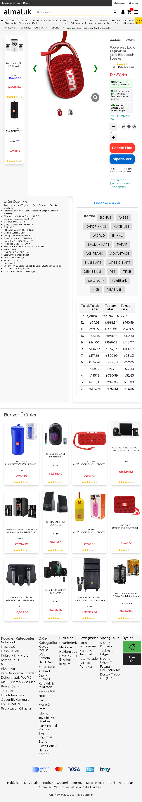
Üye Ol (132, 659)
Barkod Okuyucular (104, 21)
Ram (42, 709)
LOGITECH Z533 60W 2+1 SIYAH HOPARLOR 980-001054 (126, 449)
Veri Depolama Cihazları (19, 673)
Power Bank (10, 686)
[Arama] (114, 12)
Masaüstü (8, 646)
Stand (43, 741)
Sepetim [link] (134, 3)
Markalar (65, 647)
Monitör (7, 664)
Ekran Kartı (9, 669)
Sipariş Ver (122, 159)
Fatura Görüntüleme (110, 668)
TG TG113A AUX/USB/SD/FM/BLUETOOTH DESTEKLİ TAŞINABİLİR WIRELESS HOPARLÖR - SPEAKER (21, 463)
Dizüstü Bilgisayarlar (24, 21)
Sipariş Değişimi (106, 660)
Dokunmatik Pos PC (16, 677)
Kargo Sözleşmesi (121, 185)
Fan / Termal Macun (48, 727)
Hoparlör (45, 696)
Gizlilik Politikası (86, 664)
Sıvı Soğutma (45, 735)
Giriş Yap (131, 646)
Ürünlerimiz (68, 643)
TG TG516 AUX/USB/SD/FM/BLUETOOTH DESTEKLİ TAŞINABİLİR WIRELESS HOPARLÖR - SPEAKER (89, 463)
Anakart (44, 671)
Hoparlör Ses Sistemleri (116, 23)
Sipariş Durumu (106, 644)
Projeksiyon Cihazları (16, 708)
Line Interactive (12, 695)
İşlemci (44, 713)
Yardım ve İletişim (67, 787)
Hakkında (14, 783)
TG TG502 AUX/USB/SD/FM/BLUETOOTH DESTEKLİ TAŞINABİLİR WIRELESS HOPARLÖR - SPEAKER (89, 531)
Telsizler (7, 691)
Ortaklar (45, 787)
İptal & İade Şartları (118, 181)
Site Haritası (92, 787)
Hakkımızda (68, 651)
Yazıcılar (57, 20)
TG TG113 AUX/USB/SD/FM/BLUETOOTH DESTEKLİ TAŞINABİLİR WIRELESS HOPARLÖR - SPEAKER (14, 129)
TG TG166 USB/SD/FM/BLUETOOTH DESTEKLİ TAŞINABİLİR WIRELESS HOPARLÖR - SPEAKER (126, 526)
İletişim (28, 3)
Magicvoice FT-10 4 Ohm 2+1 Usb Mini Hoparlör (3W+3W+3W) (14, 64)
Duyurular (32, 783)
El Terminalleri (90, 21)
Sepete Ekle (122, 148)
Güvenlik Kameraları (16, 699)
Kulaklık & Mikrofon (15, 655)
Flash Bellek (10, 651)
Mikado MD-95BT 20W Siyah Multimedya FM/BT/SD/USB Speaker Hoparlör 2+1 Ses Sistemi (21, 531)
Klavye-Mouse (44, 648)
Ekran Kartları (35, 21)
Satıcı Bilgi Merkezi (100, 783)
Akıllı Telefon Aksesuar (18, 682)
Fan (41, 700)
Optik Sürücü (44, 677)
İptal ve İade (88, 658)
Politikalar (125, 783)
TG (17, 141)
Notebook (8, 642)
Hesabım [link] (120, 3)
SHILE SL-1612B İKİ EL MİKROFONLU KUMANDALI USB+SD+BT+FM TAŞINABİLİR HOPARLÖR (89, 599)
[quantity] (113, 132)
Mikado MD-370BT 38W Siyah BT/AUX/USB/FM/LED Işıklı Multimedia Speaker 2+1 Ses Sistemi (55, 591)
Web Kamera (44, 656)
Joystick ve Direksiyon (47, 719)
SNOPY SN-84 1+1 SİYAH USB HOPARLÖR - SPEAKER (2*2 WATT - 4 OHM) (55, 523)
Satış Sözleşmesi (87, 644)
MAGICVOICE (14, 78)
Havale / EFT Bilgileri (68, 657)
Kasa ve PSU (10, 660)
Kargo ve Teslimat (86, 652)
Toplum (48, 783)
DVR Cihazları (11, 704)
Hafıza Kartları (44, 752)
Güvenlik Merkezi (70, 783)
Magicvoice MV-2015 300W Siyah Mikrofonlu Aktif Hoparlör (126, 594)
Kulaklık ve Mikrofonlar (128, 21)
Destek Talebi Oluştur (110, 676)
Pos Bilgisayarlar (77, 21)
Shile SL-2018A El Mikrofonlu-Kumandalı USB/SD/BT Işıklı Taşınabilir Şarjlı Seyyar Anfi (55, 455)
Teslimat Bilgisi (106, 652)
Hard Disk (46, 662)
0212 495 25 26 (11, 3)
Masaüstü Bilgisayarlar (11, 21)
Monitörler (46, 20)
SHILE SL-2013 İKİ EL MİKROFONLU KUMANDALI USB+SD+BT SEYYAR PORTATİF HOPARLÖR (21, 599)
